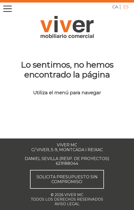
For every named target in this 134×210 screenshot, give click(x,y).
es (126, 7)
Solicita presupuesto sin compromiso (67, 179)
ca (115, 7)
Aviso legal (67, 204)
